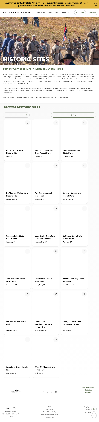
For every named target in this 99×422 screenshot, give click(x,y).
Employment (88, 407)
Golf (56, 12)
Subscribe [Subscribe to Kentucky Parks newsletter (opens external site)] (88, 392)
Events (50, 12)
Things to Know (49, 417)
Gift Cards (49, 409)
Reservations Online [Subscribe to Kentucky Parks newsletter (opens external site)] (88, 387)
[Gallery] (49, 4)
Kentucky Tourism (10, 412)
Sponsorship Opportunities (49, 415)
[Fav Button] (27, 122)
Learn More (96, 4)
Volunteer (88, 412)
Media (88, 409)
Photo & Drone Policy (49, 412)
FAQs (49, 406)
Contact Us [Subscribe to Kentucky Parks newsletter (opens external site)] (88, 390)
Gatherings (66, 12)
